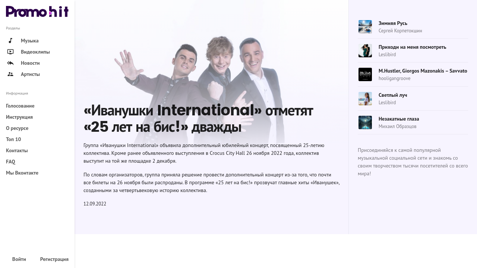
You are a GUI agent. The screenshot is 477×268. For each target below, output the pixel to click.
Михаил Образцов (398, 126)
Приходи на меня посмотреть (412, 47)
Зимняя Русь (393, 23)
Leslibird (387, 54)
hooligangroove (394, 78)
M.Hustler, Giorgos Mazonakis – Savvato (423, 70)
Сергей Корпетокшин (400, 31)
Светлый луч (393, 95)
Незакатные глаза (399, 118)
